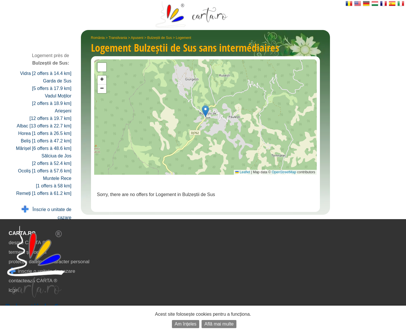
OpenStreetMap (284, 172)
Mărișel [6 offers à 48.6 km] (43, 148)
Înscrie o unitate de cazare (46, 213)
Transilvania (118, 38)
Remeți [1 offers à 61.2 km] (43, 193)
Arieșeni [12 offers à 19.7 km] (50, 114)
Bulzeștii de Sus (159, 38)
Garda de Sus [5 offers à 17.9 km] (51, 84)
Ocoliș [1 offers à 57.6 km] (44, 170)
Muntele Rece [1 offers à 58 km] (53, 182)
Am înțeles (186, 323)
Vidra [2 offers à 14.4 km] (45, 73)
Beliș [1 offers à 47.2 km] (46, 140)
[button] (205, 111)
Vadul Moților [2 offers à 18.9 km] (51, 99)
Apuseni (137, 38)
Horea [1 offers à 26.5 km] (44, 133)
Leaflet (242, 172)
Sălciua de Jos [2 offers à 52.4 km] (51, 159)
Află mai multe (219, 323)
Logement (183, 38)
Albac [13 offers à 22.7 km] (44, 125)
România (98, 38)
